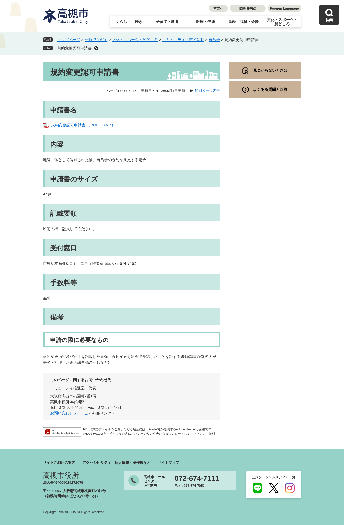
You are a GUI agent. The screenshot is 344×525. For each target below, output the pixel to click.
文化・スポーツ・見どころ (282, 22)
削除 (96, 48)
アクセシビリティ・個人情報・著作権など (116, 462)
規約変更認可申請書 (74, 48)
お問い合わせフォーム (69, 413)
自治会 (214, 40)
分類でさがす (96, 40)
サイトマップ (168, 462)
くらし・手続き (129, 22)
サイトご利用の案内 (59, 462)
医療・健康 (205, 22)
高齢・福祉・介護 (243, 22)
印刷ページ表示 (207, 91)
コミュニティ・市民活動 (183, 40)
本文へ (218, 8)
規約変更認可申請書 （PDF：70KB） (83, 125)
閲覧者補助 (247, 8)
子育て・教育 (167, 22)
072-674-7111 (197, 478)
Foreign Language (284, 8)
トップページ (68, 40)
